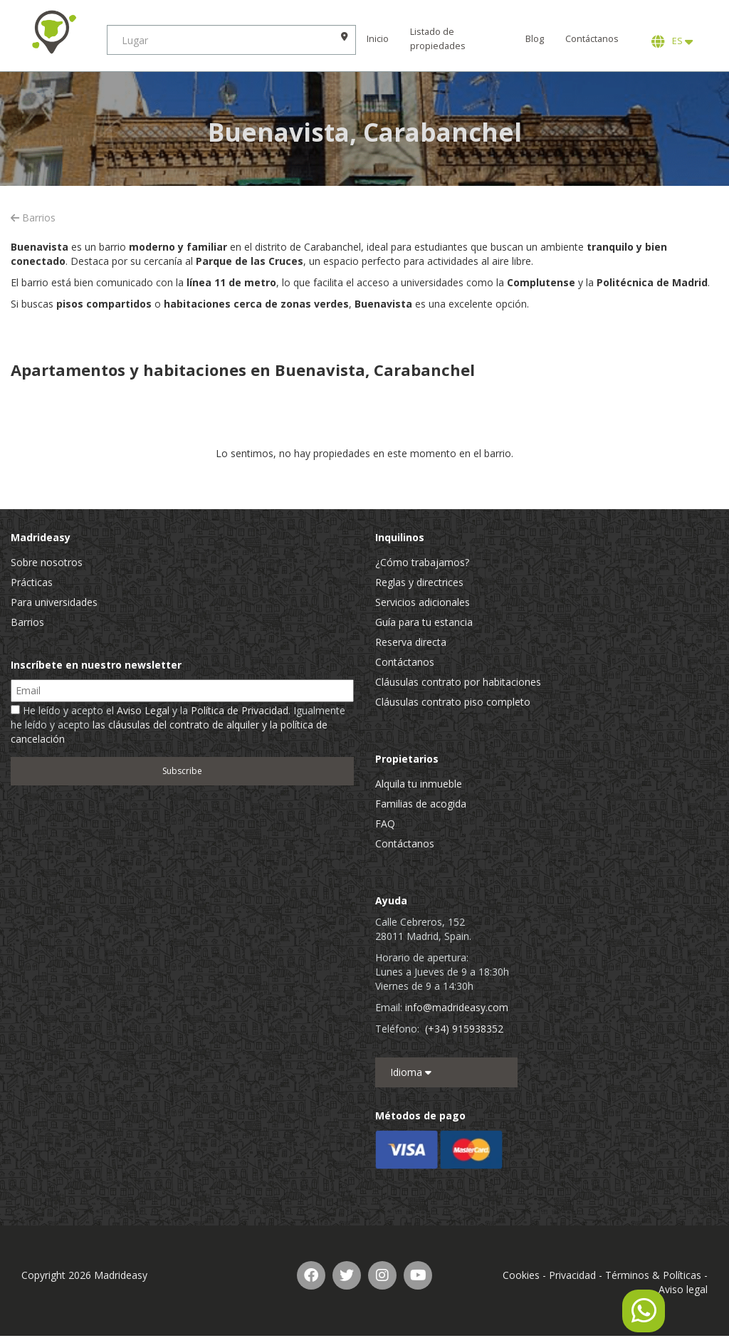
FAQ (385, 823)
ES (672, 41)
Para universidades (54, 602)
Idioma (410, 1072)
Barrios (33, 217)
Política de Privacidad (239, 710)
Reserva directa (410, 642)
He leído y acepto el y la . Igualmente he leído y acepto (178, 725)
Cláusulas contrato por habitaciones (458, 682)
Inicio (378, 39)
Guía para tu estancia (424, 622)
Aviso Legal (143, 710)
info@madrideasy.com (456, 1007)
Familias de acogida (420, 803)
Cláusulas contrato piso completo (452, 702)
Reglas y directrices (419, 582)
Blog (534, 39)
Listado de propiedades (438, 39)
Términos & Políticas (653, 1275)
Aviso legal (683, 1289)
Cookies (521, 1275)
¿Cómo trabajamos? (422, 562)
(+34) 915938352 (464, 1028)
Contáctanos (592, 39)
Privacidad (572, 1275)
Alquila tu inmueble (418, 783)
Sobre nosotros (47, 562)
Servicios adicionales (422, 602)
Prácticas (32, 582)
